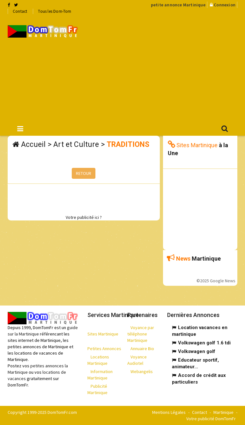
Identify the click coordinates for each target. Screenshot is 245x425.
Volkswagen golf (196, 351)
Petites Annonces (104, 348)
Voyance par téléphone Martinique (140, 334)
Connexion (224, 5)
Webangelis (141, 371)
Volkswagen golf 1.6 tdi (204, 343)
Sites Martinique (102, 334)
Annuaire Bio (142, 348)
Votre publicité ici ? (84, 217)
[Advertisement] (166, 67)
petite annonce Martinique (178, 5)
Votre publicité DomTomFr (211, 418)
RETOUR (83, 173)
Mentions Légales (169, 412)
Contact (20, 11)
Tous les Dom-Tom (54, 11)
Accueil (33, 144)
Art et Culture (76, 144)
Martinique (223, 412)
